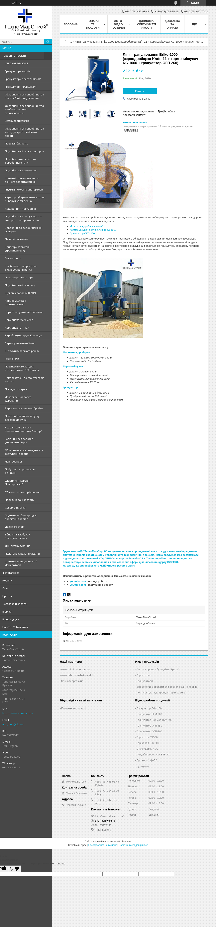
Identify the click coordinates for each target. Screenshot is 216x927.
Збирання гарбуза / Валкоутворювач (17, 536)
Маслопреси (13, 258)
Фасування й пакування (20, 208)
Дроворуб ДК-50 (147, 760)
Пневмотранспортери (19, 277)
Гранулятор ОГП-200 (149, 731)
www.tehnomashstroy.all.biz (78, 675)
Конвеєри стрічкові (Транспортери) (17, 248)
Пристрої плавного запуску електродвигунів (22, 417)
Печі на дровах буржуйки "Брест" (158, 669)
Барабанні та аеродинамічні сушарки (23, 229)
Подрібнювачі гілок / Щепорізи (24, 151)
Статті (6, 588)
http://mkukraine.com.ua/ (17, 713)
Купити (139, 91)
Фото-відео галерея (118, 24)
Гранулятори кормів (18, 71)
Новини (7, 580)
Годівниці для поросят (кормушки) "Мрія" (19, 440)
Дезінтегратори (15, 526)
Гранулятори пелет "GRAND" (23, 79)
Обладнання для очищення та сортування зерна (24, 452)
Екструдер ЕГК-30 (147, 748)
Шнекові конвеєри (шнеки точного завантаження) (22, 180)
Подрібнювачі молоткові (21, 170)
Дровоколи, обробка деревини (18, 398)
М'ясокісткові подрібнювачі (22, 492)
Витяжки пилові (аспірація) (22, 351)
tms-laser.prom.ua (72, 681)
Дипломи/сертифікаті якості (146, 24)
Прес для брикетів (16, 143)
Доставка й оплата (14, 604)
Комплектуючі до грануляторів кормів (24, 379)
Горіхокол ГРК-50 (147, 737)
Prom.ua (126, 841)
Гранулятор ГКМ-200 (149, 714)
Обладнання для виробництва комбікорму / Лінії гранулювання (24, 109)
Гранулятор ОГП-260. (82, 233)
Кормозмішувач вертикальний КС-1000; (93, 229)
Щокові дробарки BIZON (20, 293)
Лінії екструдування (17, 546)
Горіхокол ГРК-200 (148, 743)
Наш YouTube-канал (15, 627)
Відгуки (7, 611)
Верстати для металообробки (24, 408)
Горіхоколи (12, 358)
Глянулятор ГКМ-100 (149, 708)
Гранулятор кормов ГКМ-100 (154, 720)
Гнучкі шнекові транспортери (24, 189)
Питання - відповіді (73, 708)
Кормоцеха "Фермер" (19, 320)
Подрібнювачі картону (19, 500)
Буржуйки (143, 766)
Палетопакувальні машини (22, 553)
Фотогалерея (10, 572)
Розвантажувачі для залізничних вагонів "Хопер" (23, 429)
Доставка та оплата (172, 24)
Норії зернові (13, 461)
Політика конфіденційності (133, 845)
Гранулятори (145, 681)
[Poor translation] (14, 868)
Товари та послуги (14, 55)
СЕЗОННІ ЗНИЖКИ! (16, 63)
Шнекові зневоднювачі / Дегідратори (21, 563)
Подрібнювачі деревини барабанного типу (20, 160)
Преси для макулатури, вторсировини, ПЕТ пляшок (22, 368)
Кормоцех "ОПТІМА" (17, 327)
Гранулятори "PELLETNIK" (21, 86)
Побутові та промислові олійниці (20, 471)
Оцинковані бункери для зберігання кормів (21, 517)
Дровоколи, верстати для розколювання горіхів (167, 686)
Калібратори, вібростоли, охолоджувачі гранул (21, 267)
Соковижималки (15, 507)
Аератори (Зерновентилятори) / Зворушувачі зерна (24, 199)
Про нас (7, 596)
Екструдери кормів (17, 121)
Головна (71, 24)
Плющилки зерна (16, 389)
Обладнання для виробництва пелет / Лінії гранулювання (24, 96)
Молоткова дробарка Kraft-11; (88, 226)
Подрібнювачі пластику (20, 285)
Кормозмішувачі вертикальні (24, 312)
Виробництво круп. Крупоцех (24, 335)
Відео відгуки (10, 619)
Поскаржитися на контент (102, 845)
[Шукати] (48, 42)
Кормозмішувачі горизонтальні (15, 302)
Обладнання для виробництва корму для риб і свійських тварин (24, 132)
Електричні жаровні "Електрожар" (17, 482)
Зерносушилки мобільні (20, 343)
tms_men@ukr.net (13, 724)
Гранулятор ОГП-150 (149, 725)
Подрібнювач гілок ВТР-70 (153, 754)
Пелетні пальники (16, 239)
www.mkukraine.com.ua (75, 669)
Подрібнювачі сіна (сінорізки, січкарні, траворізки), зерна (23, 218)
